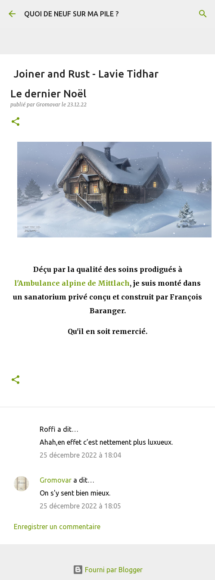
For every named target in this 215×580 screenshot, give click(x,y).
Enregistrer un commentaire (57, 526)
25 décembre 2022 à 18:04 (80, 455)
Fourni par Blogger (108, 570)
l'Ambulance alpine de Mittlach (72, 283)
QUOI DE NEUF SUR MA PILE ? (71, 14)
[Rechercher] (203, 13)
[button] (15, 122)
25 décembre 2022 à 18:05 (80, 506)
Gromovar (56, 480)
